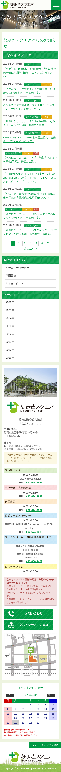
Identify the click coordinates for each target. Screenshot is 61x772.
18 (53, 713)
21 (23, 718)
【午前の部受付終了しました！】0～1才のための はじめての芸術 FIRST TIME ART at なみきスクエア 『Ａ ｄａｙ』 (29, 177)
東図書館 (11, 275)
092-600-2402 (34, 561)
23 (38, 718)
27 (15, 722)
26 (8, 722)
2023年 (10, 326)
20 (15, 718)
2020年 (10, 349)
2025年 (10, 310)
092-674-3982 (34, 510)
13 (15, 713)
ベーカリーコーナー (17, 267)
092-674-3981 (34, 482)
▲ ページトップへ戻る (45, 745)
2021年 (10, 342)
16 (38, 713)
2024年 (10, 318)
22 (30, 718)
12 (8, 713)
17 (45, 713)
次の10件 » (30, 248)
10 (45, 709)
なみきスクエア (15, 283)
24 (45, 718)
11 (53, 709)
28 (23, 722)
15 (30, 713)
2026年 (10, 302)
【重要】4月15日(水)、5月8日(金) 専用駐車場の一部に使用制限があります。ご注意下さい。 (29, 72)
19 (8, 718)
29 (30, 722)
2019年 (10, 357)
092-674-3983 (34, 532)
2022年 (10, 334)
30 (38, 722)
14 (23, 713)
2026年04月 (30, 695)
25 (53, 718)
